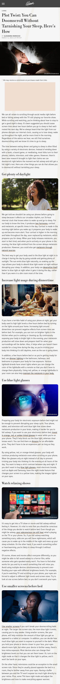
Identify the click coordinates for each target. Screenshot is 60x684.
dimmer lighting (16, 358)
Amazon (35, 441)
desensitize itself (50, 267)
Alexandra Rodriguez (12, 36)
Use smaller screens (10, 626)
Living (4, 10)
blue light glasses (28, 467)
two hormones (41, 223)
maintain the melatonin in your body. (38, 373)
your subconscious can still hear (30, 532)
